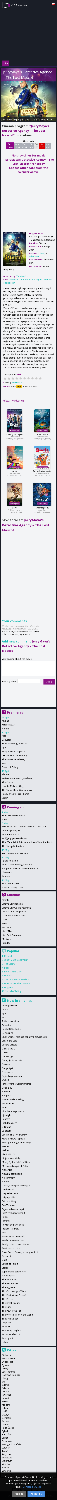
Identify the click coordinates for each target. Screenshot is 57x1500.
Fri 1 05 (31, 146)
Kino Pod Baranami (11, 935)
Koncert (6, 1118)
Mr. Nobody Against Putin (15, 1166)
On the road (8, 1189)
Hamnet (6, 1091)
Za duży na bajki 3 (14, 434)
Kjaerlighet (7, 1115)
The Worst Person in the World (17, 1314)
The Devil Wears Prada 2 (14, 815)
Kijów (4, 923)
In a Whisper (8, 1103)
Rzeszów (6, 1434)
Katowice (6, 1398)
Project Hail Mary (12, 971)
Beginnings (7, 1032)
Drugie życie (8, 1068)
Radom (5, 1424)
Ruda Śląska (8, 1427)
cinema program (16, 119)
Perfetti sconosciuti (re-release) (17, 778)
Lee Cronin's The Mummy (14, 755)
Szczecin (6, 1447)
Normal (5, 728)
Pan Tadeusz (8, 1205)
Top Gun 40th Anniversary (15, 853)
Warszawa (7, 1457)
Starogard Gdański (11, 1444)
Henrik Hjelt (9, 282)
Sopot (5, 1437)
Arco (14, 471)
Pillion (5, 1216)
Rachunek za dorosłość (13, 1236)
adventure (34, 256)
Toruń (5, 1451)
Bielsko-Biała (8, 1358)
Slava (4, 1259)
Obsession (7, 872)
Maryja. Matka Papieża (13, 751)
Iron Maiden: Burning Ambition (17, 864)
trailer (49, 119)
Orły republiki (8, 1197)
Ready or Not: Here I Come (15, 793)
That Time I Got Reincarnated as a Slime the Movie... (28, 842)
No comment (8, 1177)
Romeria (6, 876)
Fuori (4, 819)
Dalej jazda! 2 (8, 1048)
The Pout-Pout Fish (11, 1310)
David (14, 507)
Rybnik (5, 1431)
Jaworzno (6, 1394)
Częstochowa (8, 1371)
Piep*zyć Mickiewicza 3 (13, 1212)
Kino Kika (6, 927)
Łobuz (5, 1342)
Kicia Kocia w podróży (13, 1111)
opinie (3, 122)
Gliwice (5, 1391)
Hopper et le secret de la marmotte (20, 868)
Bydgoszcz (7, 1361)
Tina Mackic (18, 84)
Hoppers (8, 987)
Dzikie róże (7, 1072)
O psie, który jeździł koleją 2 (16, 1185)
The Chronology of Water (14, 743)
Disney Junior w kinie (12, 1060)
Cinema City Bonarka (12, 903)
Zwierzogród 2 (42, 507)
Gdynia (5, 1388)
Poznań (5, 1421)
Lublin (5, 1408)
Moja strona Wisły (11, 1158)
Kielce (5, 1401)
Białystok (6, 1355)
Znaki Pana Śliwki (10, 883)
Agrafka (6, 899)
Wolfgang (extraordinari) (14, 838)
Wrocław (6, 1464)
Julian (4, 1107)
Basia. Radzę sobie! (42, 471)
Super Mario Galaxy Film (16, 959)
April (4, 747)
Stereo (5, 1267)
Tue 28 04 (10, 146)
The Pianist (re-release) (13, 759)
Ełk (3, 1381)
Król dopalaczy (9, 1122)
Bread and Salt (9, 1040)
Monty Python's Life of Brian (16, 1162)
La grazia (6, 1130)
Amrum (5, 1009)
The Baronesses (10, 1283)
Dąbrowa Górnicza (11, 1374)
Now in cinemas (19, 1000)
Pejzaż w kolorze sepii (13, 1209)
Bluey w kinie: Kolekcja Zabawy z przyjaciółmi (24, 1036)
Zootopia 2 (7, 1338)
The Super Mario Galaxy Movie (17, 790)
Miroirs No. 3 (8, 724)
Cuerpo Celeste (9, 1044)
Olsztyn (5, 1414)
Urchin (5, 797)
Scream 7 (6, 1256)
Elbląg (5, 1378)
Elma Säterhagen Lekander (38, 279)
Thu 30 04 (24, 146)
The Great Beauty (11, 1302)
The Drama (7, 782)
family (43, 253)
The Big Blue (8, 1287)
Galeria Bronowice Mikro (14, 915)
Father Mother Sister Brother (16, 1083)
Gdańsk (5, 1384)
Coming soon (17, 807)
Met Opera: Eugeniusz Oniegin (17, 1142)
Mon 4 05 (48, 146)
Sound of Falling (10, 767)
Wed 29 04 (17, 146)
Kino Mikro (7, 931)
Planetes (6, 774)
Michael (5, 720)
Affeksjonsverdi (9, 1005)
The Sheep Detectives (13, 846)
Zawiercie (6, 1470)
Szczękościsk (8, 1275)
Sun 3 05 (42, 146)
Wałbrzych (7, 1460)
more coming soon (13, 887)
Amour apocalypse (11, 830)
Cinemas (14, 895)
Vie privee (7, 1322)
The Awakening (9, 1279)
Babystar (6, 739)
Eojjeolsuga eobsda (12, 1076)
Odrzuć (19, 1493)
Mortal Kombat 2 (10, 834)
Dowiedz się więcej (32, 1486)
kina (19, 5)
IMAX (4, 919)
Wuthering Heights (11, 1330)
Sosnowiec (7, 1441)
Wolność (6, 1326)
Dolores (6, 1064)
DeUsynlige (7, 1056)
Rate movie (17, 382)
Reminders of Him (11, 1248)
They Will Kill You (10, 1318)
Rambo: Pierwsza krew (13, 1240)
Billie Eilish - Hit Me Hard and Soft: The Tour (24, 826)
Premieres (15, 712)
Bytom (5, 1365)
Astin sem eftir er (10, 1021)
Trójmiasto (7, 1454)
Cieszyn (5, 1368)
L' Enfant (6, 1126)
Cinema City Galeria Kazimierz (16, 907)
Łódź (4, 1411)
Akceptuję (36, 1493)
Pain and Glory (9, 1201)
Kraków (6, 1404)
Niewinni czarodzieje (12, 1173)
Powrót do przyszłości (13, 1224)
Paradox (6, 942)
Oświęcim (6, 1417)
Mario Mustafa (16, 279)
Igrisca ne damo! (10, 860)
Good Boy (7, 1087)
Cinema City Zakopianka (14, 911)
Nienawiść (7, 1169)
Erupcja (5, 1079)
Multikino (6, 939)
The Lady (6, 1306)
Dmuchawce (42, 434)
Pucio (4, 763)
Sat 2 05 (36, 146)
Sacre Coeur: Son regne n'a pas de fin (20, 1252)
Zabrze (5, 1467)
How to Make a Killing (13, 786)
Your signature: (9, 681)
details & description (35, 119)
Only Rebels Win (10, 1193)
